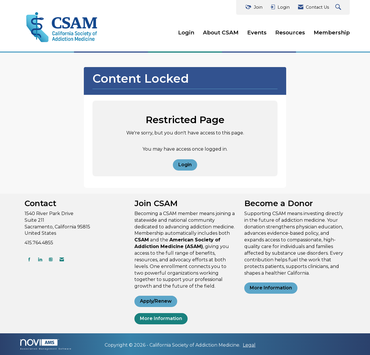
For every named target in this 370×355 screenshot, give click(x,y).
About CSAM (220, 32)
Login (186, 32)
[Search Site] (339, 7)
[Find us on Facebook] (29, 259)
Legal (249, 345)
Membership (332, 32)
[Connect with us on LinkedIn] (40, 259)
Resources (290, 32)
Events (257, 32)
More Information (161, 318)
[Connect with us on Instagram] (51, 259)
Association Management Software (46, 344)
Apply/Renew (156, 301)
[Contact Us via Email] (62, 259)
